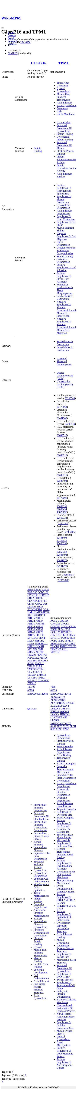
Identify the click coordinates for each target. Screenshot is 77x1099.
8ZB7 (66, 729)
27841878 (62, 560)
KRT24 (31, 620)
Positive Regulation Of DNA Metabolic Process (65, 1052)
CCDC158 (32, 595)
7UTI (60, 726)
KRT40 (31, 632)
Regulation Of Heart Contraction (66, 218)
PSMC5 (69, 640)
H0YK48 (64, 711)
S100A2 (54, 643)
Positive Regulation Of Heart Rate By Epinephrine (64, 189)
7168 (52, 686)
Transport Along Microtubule (65, 881)
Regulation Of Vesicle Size (64, 955)
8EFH (73, 726)
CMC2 (38, 603)
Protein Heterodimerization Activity (66, 168)
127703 (31, 686)
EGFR (53, 629)
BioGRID (12, 53)
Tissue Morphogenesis (41, 894)
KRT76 (31, 635)
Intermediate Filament (40, 849)
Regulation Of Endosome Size (64, 844)
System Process (65, 979)
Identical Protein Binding (38, 941)
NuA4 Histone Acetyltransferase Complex (65, 1016)
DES (45, 603)
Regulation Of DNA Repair (64, 975)
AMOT (45, 589)
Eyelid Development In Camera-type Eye (65, 888)
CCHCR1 (55, 626)
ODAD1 (31, 655)
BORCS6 (32, 592)
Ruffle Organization (63, 243)
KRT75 (39, 632)
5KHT (61, 723)
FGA (67, 629)
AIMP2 (37, 589)
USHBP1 (32, 677)
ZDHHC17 (43, 680)
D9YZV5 (55, 708)
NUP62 (40, 652)
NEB (72, 637)
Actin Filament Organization (64, 212)
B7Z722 (54, 705)
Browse (12, 35)
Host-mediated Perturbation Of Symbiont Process (66, 1008)
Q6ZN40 (54, 720)
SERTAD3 (42, 660)
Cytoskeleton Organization (63, 206)
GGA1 (46, 609)
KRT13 (41, 615)
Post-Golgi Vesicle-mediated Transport (39, 988)
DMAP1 (31, 606)
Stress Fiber (63, 82)
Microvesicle (63, 840)
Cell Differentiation (41, 977)
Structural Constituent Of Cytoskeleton (64, 128)
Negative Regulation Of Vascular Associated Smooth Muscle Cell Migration (66, 325)
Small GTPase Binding (41, 965)
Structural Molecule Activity (39, 864)
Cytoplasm (62, 85)
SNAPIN (64, 643)
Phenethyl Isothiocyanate (64, 363)
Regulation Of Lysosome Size (64, 813)
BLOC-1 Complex (66, 763)
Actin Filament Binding (64, 175)
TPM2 (53, 649)
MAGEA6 (32, 637)
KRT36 (39, 626)
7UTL (66, 726)
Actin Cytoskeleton (66, 105)
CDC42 (65, 626)
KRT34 (31, 626)
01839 (53, 690)
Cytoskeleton (63, 91)
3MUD (54, 723)
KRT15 (31, 618)
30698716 (62, 435)
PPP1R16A (33, 657)
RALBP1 (32, 660)
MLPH (30, 643)
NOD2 (53, 640)
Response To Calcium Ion (63, 830)
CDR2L (38, 598)
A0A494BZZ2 (57, 703)
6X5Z (53, 726)
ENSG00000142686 (37, 693)
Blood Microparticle (64, 1043)
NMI (40, 649)
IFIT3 (69, 632)
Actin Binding (64, 122)
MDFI (42, 637)
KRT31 (31, 623)
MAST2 (65, 637)
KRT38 (31, 629)
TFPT (72, 643)
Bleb (59, 111)
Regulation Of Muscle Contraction (64, 199)
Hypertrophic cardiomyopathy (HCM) (65, 384)
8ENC (59, 729)
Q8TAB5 (32, 708)
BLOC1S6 (63, 620)
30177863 (62, 407)
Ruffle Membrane (66, 114)
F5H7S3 (54, 711)
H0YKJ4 (54, 714)
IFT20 (46, 612)
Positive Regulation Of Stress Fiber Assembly (64, 277)
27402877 (70, 532)
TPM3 (30, 672)
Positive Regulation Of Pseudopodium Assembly (64, 864)
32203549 (70, 398)
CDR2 (30, 598)
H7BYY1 (65, 714)
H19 (63, 632)
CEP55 (31, 603)
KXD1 (59, 635)
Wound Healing (65, 256)
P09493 (63, 717)
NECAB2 (32, 649)
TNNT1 (64, 646)
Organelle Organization (40, 905)
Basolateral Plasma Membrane (66, 1001)
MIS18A (39, 640)
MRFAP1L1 (41, 643)
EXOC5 (31, 609)
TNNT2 (72, 646)
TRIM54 (31, 674)
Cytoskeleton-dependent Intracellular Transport (64, 927)
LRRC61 (40, 635)
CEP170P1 (41, 600)
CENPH (31, 600)
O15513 (54, 717)
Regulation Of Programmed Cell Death (66, 985)
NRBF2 (31, 652)
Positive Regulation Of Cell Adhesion (66, 267)
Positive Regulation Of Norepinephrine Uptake (65, 1063)
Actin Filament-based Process (65, 805)
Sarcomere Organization (63, 260)
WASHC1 (32, 680)
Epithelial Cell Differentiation (41, 880)
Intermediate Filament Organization (40, 807)
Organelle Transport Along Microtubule (65, 769)
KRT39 (39, 629)
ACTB (53, 620)
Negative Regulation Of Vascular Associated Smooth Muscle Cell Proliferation (66, 308)
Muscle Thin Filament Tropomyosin (63, 97)
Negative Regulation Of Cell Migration (66, 236)
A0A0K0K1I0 (57, 697)
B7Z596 (70, 703)
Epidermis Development (40, 971)
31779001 (62, 498)
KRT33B (40, 623)
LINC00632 (69, 635)
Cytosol (61, 88)
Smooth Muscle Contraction (65, 348)
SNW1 (30, 663)
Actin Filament (64, 102)
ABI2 (30, 589)
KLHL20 (32, 615)
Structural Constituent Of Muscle (64, 145)
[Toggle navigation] (2, 27)
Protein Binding (38, 149)
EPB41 (61, 629)
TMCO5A (32, 669)
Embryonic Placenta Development (63, 994)
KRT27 (39, 620)
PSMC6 (43, 657)
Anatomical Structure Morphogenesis (41, 913)
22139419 (62, 540)
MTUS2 (31, 646)
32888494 (62, 480)
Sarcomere (62, 108)
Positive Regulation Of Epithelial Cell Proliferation (64, 915)
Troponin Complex (66, 809)
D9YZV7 (65, 708)
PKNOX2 (42, 655)
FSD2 (39, 609)
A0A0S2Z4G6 (57, 700)
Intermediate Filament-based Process (41, 836)
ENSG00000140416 (60, 693)
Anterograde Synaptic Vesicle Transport (65, 948)
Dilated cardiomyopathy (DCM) (65, 375)
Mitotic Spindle (65, 746)
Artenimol (62, 358)
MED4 (30, 640)
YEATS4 (55, 652)
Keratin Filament (38, 843)
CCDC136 (43, 592)
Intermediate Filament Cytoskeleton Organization (40, 826)
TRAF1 (38, 672)
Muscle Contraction (63, 941)
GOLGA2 (55, 632)
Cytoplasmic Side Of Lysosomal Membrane (66, 874)
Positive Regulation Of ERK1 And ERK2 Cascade (66, 898)
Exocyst (38, 918)
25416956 (25, 42)
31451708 (62, 418)
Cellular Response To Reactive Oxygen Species (66, 250)
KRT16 (39, 618)
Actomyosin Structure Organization (63, 792)
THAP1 (31, 666)
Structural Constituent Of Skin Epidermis (41, 816)
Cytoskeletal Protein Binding (65, 138)
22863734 (62, 517)
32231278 (62, 566)
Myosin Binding (38, 960)
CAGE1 (65, 623)
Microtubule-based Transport (66, 961)
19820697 (62, 512)
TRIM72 (41, 674)
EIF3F (40, 606)
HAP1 (30, 612)
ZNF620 (31, 683)
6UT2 (68, 723)
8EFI (52, 729)
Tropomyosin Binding (63, 759)
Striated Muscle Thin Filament (65, 836)
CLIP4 (72, 626)
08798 (30, 690)
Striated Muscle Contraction (65, 343)
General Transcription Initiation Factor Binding (65, 853)
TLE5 (39, 666)
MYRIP (40, 646)
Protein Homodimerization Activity (66, 159)
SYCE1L (39, 663)
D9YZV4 (64, 705)
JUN (52, 635)
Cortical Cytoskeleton (63, 1038)
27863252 (62, 506)
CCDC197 (44, 595)
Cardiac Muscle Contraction (65, 297)
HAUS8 (38, 612)
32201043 (63, 523)
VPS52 (41, 677)
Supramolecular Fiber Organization (66, 776)
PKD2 (61, 640)
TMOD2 (54, 646)
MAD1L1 (55, 637)
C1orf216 (38, 63)
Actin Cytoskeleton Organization (66, 785)
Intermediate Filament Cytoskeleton (40, 924)
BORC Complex (65, 817)
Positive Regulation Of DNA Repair (64, 823)
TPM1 (63, 63)
